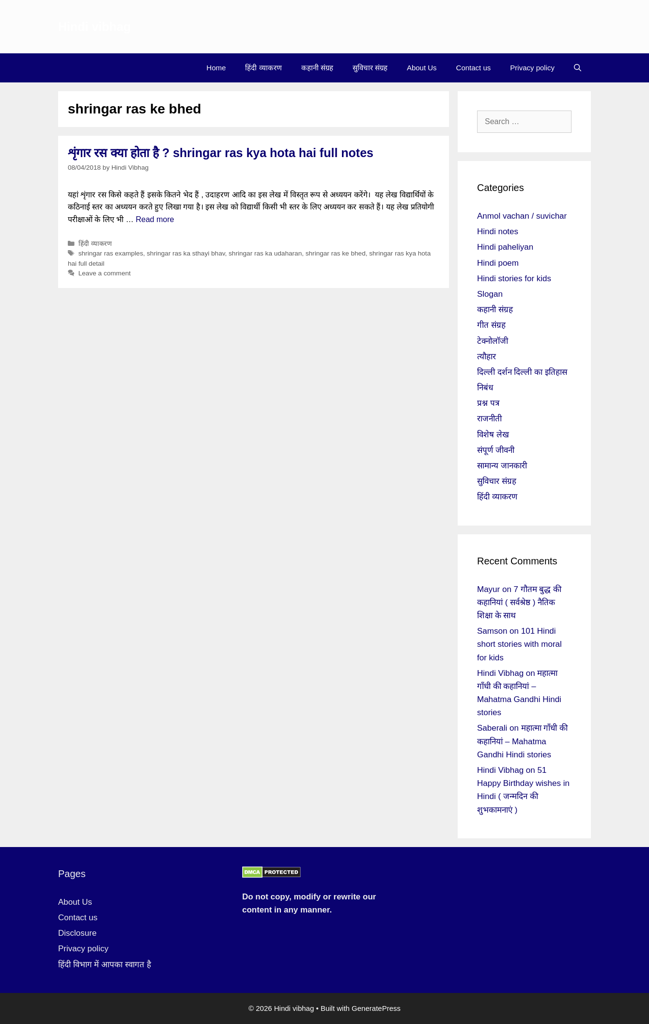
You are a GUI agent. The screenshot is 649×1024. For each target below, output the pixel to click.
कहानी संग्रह (317, 68)
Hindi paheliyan (505, 247)
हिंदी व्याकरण (263, 68)
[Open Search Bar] (577, 67)
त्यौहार (486, 356)
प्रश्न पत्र (488, 403)
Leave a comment (104, 273)
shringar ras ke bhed (336, 253)
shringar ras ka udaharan (265, 253)
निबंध (485, 387)
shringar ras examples (110, 253)
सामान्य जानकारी (502, 465)
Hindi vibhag (94, 26)
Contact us (473, 68)
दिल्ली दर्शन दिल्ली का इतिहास (522, 372)
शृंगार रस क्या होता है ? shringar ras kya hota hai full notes (220, 153)
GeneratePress (376, 1008)
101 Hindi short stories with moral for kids (519, 644)
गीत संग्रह (491, 325)
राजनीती (489, 418)
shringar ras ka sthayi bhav (186, 253)
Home (216, 68)
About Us (422, 68)
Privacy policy (532, 68)
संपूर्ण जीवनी (495, 450)
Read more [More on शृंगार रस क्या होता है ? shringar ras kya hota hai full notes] (155, 219)
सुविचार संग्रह (370, 68)
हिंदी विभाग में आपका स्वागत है (104, 964)
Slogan (490, 294)
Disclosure (77, 933)
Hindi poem (498, 263)
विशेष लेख (493, 434)
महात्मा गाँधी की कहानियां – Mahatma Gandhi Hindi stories (522, 741)
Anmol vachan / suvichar (522, 216)
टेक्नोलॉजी (492, 341)
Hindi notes (497, 231)
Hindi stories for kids (514, 278)
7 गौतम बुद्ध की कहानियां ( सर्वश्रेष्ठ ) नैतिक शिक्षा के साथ (519, 602)
